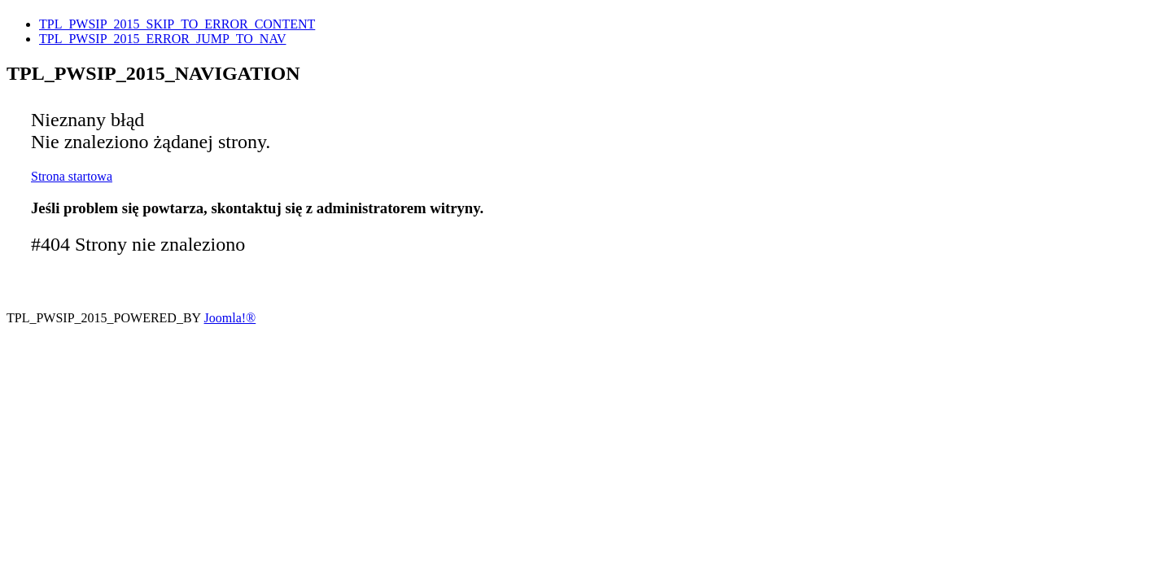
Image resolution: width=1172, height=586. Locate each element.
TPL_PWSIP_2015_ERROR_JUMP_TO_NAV (162, 39)
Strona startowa (71, 176)
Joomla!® (230, 318)
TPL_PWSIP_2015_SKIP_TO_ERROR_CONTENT (177, 24)
